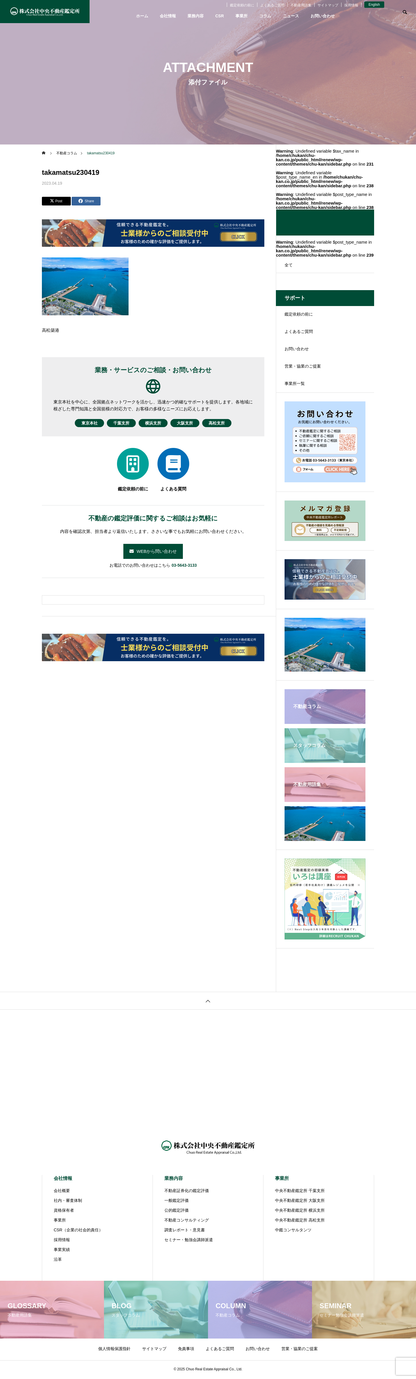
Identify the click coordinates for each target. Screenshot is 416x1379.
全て (289, 265)
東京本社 (79, 423)
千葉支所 (116, 423)
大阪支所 (190, 423)
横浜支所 (153, 423)
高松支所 (227, 423)
